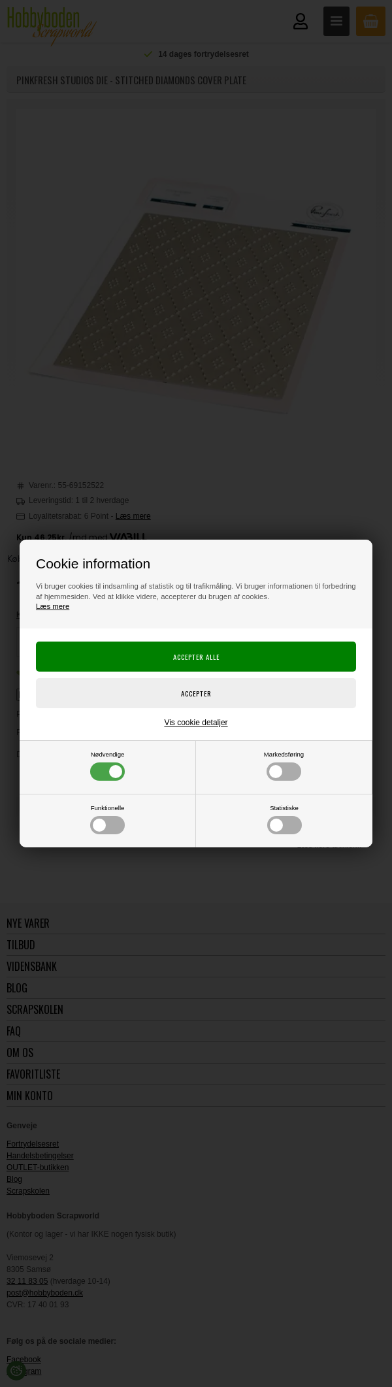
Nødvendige (107, 766)
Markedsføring (284, 766)
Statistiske (284, 819)
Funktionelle (107, 819)
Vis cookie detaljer (195, 722)
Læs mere (52, 606)
